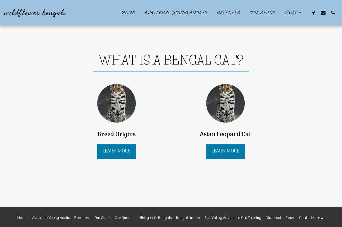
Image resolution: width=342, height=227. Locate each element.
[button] (313, 12)
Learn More (116, 151)
